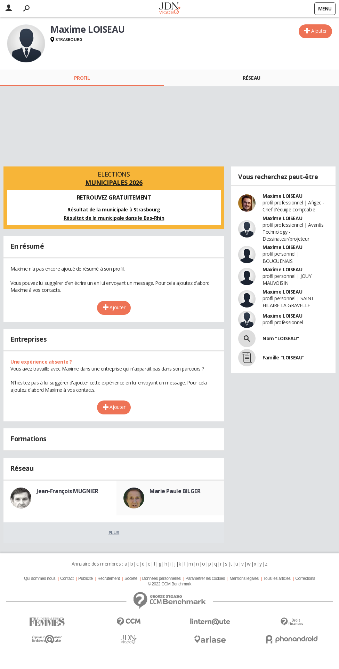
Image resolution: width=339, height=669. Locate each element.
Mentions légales (243, 578)
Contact (66, 578)
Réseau (251, 78)
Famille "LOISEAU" (284, 357)
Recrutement (108, 578)
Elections (114, 178)
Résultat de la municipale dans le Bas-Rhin (114, 218)
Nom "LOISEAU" (281, 338)
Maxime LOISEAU (282, 196)
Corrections (305, 578)
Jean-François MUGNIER (67, 491)
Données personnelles (161, 578)
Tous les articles (276, 578)
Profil (82, 78)
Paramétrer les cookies (205, 578)
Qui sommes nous (39, 578)
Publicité (85, 578)
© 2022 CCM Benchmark (169, 584)
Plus (113, 532)
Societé (130, 578)
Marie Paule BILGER (175, 491)
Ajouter (319, 31)
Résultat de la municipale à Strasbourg (113, 209)
